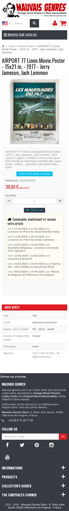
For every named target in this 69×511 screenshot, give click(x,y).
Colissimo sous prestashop (13, 376)
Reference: (12, 180)
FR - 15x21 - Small (43, 329)
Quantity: (11, 195)
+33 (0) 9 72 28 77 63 (20, 420)
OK (63, 436)
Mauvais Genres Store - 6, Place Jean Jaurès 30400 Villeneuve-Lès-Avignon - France (36, 506)
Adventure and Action (44, 322)
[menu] (55, 23)
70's (34, 315)
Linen (35, 346)
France (36, 335)
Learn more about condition (34, 173)
